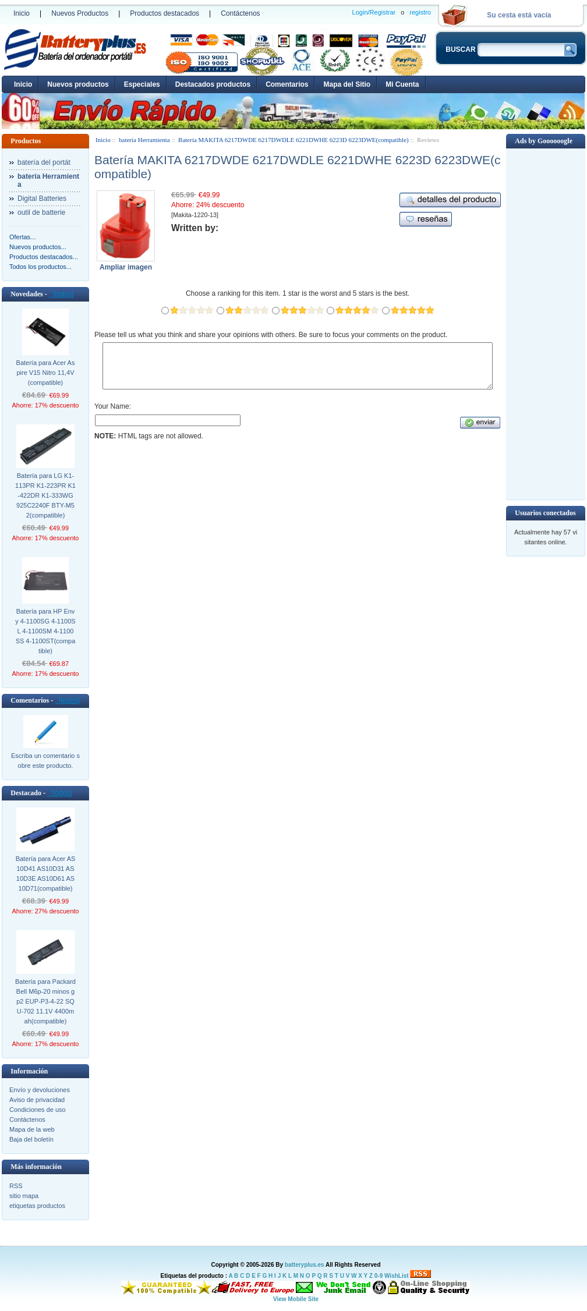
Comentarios (287, 84)
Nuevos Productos (79, 13)
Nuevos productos (77, 84)
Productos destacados (164, 13)
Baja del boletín (31, 1139)
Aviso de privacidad (37, 1099)
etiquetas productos (37, 1205)
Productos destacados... (43, 256)
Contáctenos (240, 13)
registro (420, 12)
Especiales (142, 84)
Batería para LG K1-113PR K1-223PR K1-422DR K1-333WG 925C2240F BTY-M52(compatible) (45, 495)
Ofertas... (22, 236)
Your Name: (112, 415)
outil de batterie (41, 212)
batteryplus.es (304, 1265)
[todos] (61, 294)
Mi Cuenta (402, 84)
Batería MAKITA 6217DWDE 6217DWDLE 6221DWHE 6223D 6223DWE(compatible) (293, 139)
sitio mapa (23, 1195)
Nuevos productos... (37, 246)
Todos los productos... (40, 266)
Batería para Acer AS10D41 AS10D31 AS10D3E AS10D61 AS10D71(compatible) (46, 873)
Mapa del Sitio (346, 84)
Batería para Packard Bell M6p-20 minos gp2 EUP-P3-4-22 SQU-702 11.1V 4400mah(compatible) (45, 1001)
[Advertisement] (545, 323)
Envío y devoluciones (39, 1089)
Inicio (21, 13)
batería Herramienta (144, 139)
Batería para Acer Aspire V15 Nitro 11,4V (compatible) (45, 372)
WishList (396, 1276)
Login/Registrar (374, 12)
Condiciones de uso (37, 1109)
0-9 (378, 1276)
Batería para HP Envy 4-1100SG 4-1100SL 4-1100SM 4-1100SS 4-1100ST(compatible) (45, 631)
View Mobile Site (296, 1299)
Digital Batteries (41, 198)
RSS (16, 1185)
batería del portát (43, 162)
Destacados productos (212, 84)
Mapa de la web (32, 1129)
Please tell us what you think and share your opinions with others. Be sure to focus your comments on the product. (270, 335)
